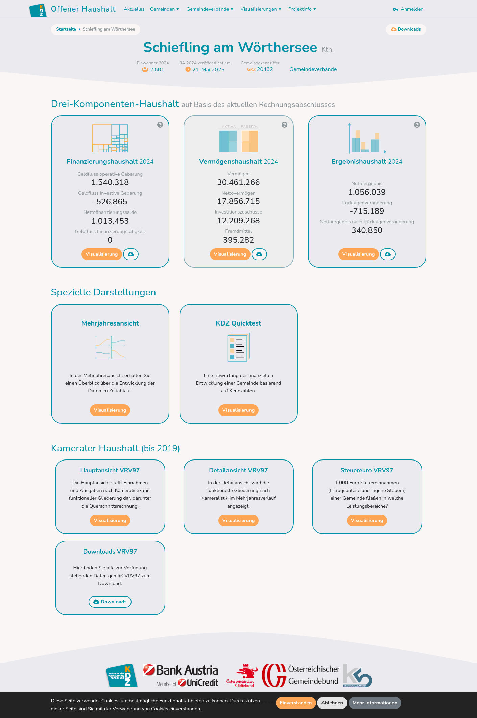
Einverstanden (296, 702)
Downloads (109, 601)
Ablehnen (332, 702)
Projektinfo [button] (303, 9)
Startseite (66, 29)
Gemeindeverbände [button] (210, 9)
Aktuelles (134, 9)
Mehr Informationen (375, 702)
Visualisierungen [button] (261, 9)
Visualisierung (102, 254)
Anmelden (408, 9)
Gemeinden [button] (165, 9)
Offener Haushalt (83, 10)
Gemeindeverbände (313, 69)
